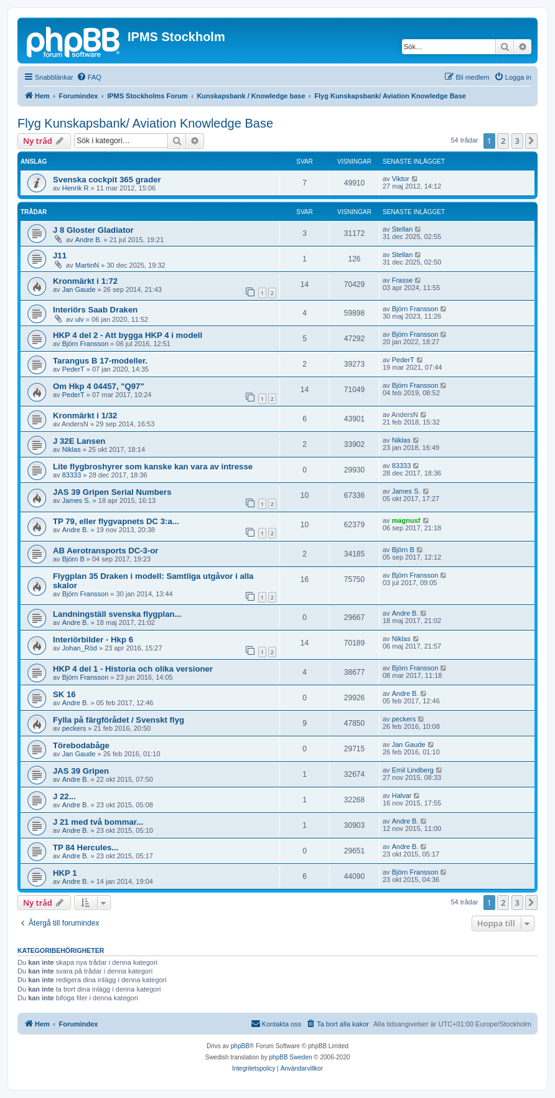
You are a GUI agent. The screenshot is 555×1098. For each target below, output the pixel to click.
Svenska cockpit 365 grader (107, 179)
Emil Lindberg (413, 770)
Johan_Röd (79, 648)
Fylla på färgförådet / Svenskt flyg (118, 720)
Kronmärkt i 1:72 (85, 281)
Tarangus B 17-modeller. (100, 360)
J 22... (64, 796)
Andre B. (88, 239)
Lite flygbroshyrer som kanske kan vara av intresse (153, 466)
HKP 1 (65, 873)
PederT (73, 369)
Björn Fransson (415, 308)
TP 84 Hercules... (85, 847)
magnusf (406, 520)
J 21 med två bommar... (98, 822)
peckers (74, 728)
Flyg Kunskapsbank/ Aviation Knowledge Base (145, 123)
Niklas (71, 449)
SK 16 (64, 694)
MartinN (87, 265)
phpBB (240, 1046)
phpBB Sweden (290, 1057)
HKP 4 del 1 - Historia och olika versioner (133, 668)
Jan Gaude (79, 289)
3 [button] (517, 140)
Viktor (400, 178)
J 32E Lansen (79, 441)
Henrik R (75, 188)
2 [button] (503, 140)
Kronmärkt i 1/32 (85, 415)
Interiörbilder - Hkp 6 (93, 639)
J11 (60, 255)
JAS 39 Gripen (81, 771)
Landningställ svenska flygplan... (117, 614)
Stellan (402, 229)
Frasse (402, 280)
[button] (531, 140)
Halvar (402, 795)
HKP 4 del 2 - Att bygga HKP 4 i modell (127, 335)
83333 (72, 475)
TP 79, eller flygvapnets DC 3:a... (116, 521)
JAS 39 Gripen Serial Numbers (112, 492)
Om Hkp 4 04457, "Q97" (98, 386)
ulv (79, 319)
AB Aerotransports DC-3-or (106, 550)
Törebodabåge (81, 745)
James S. (76, 500)
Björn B (73, 559)
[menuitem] (89, 77)
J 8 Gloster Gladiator (93, 230)
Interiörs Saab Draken (95, 309)
